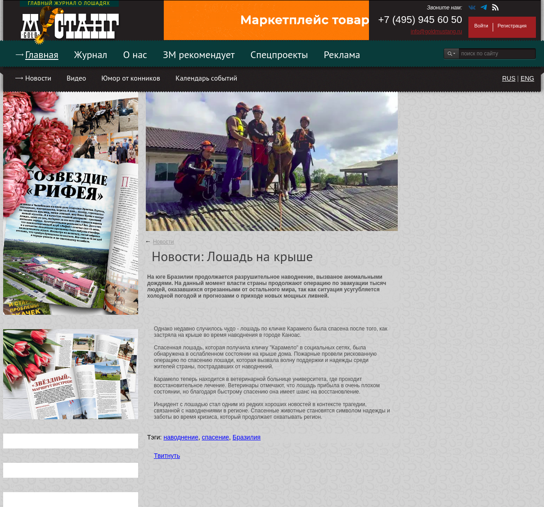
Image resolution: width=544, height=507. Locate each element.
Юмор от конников (130, 77)
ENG (527, 78)
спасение (215, 437)
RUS (509, 78)
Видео (76, 77)
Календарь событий (206, 77)
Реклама (342, 54)
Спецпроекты (279, 54)
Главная (41, 54)
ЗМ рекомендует (199, 54)
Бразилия (247, 437)
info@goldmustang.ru (436, 31)
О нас (135, 54)
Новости (38, 77)
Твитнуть (167, 455)
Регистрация (512, 25)
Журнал (91, 54)
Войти (481, 25)
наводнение (180, 437)
